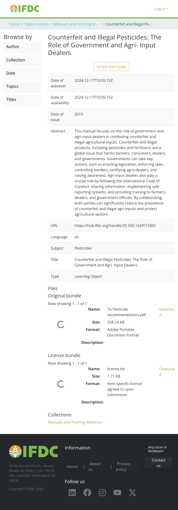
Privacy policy (123, 466)
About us (94, 466)
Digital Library (37, 24)
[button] (150, 9)
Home (14, 24)
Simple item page (111, 66)
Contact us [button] (158, 463)
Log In (160, 8)
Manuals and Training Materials (77, 24)
